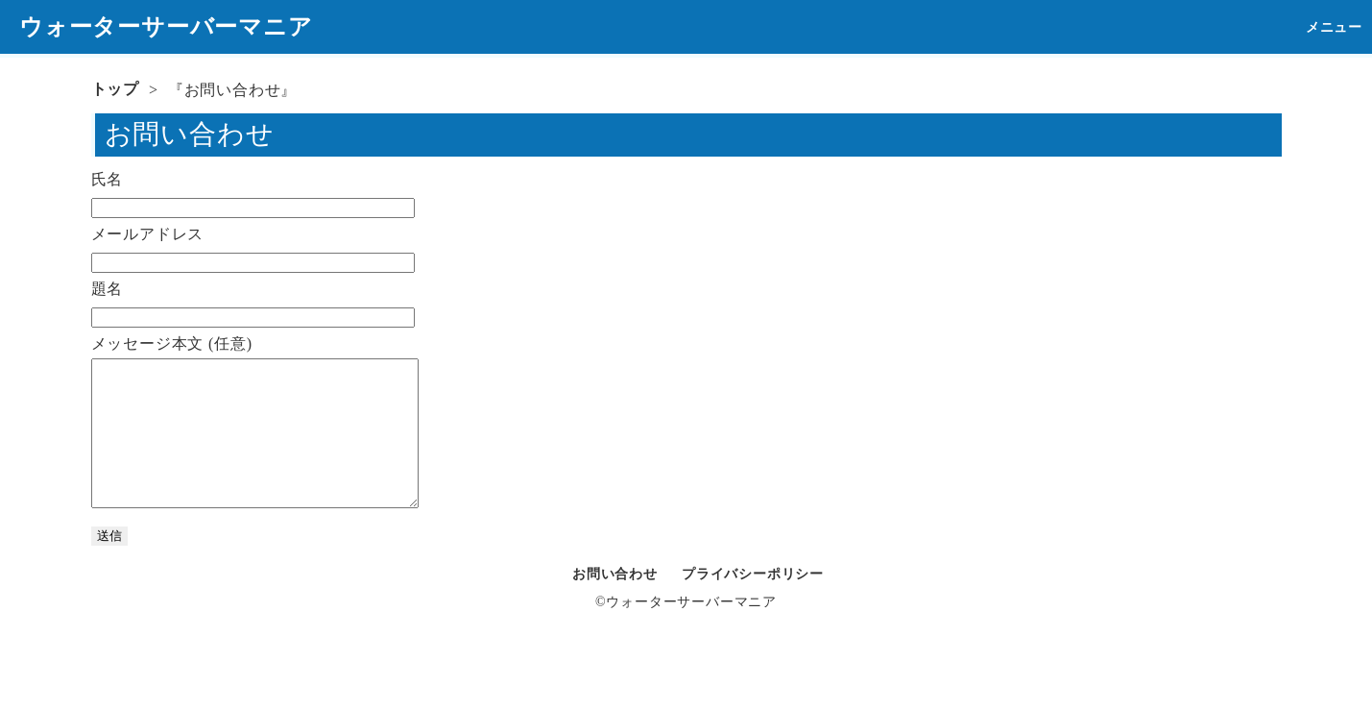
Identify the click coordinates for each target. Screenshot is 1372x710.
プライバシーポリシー (753, 603)
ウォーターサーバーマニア (166, 26)
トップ (115, 89)
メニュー (1334, 27)
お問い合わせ (615, 603)
